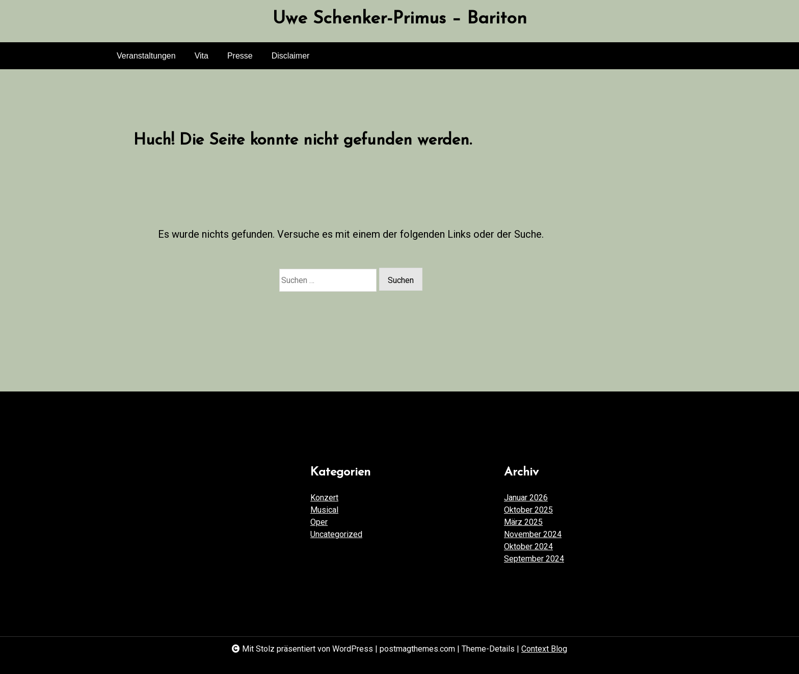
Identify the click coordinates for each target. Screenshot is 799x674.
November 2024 (533, 534)
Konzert (324, 497)
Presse (240, 55)
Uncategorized (336, 534)
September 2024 (534, 559)
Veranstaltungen (146, 55)
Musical (324, 510)
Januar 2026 (526, 497)
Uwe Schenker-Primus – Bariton (400, 19)
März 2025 (523, 522)
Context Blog (544, 649)
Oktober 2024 (528, 546)
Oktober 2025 (528, 510)
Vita (201, 55)
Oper (319, 522)
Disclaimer (291, 55)
